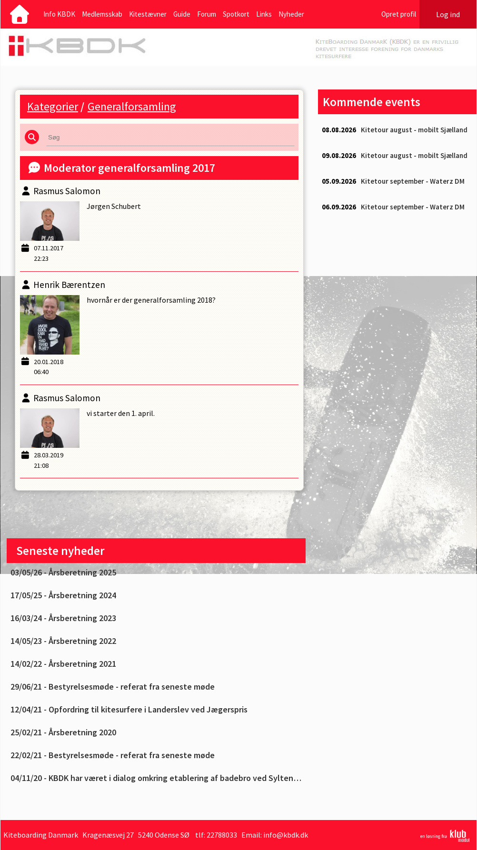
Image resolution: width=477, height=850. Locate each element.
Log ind (448, 14)
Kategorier (52, 106)
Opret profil (398, 14)
